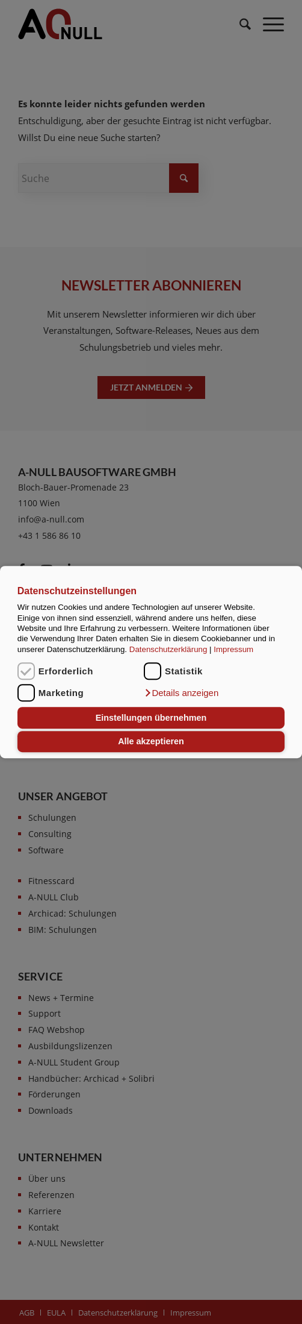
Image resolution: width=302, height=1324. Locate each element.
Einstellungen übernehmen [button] (151, 718)
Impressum (233, 649)
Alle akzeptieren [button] (151, 742)
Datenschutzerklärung (168, 649)
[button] (181, 693)
